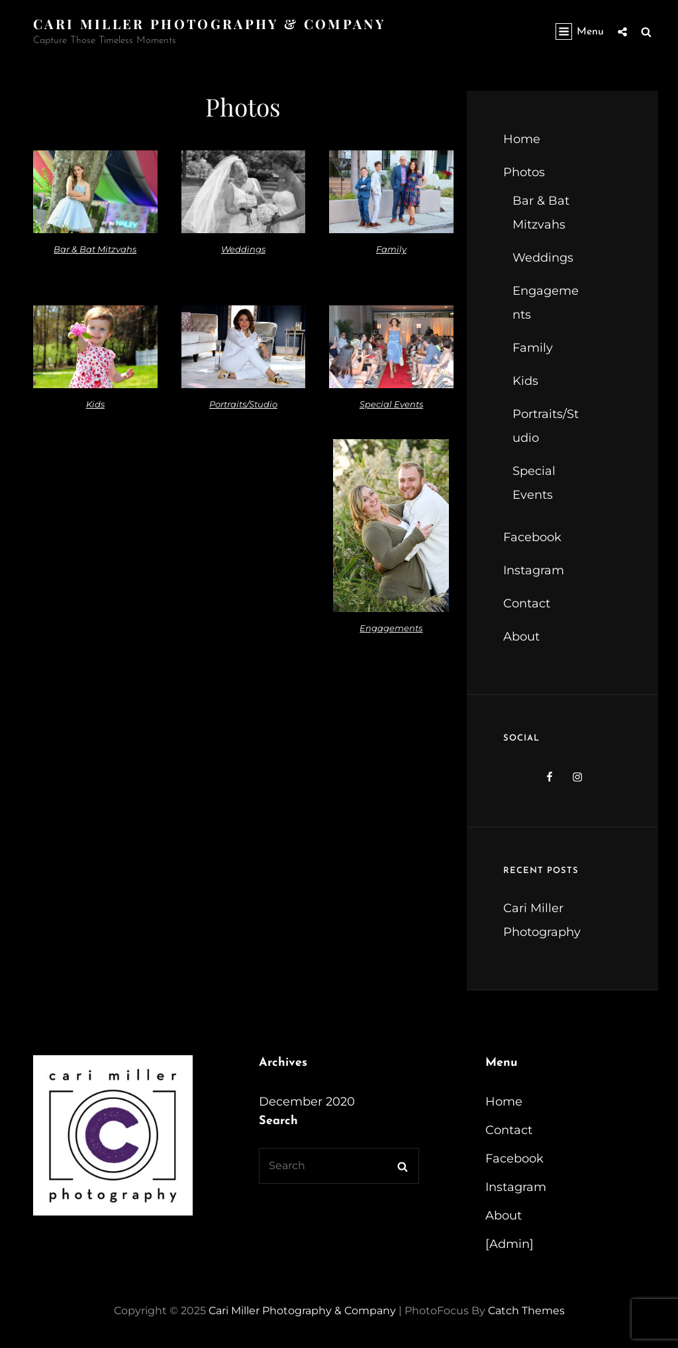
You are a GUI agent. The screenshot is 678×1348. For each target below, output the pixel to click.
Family (391, 249)
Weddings (243, 249)
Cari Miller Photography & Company (209, 23)
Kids (95, 404)
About (521, 636)
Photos (524, 172)
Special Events (391, 404)
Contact (526, 603)
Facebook (532, 537)
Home (521, 139)
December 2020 (307, 1101)
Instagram (533, 570)
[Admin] (509, 1244)
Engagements (391, 628)
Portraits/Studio (243, 404)
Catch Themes (526, 1310)
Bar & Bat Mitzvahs (95, 249)
